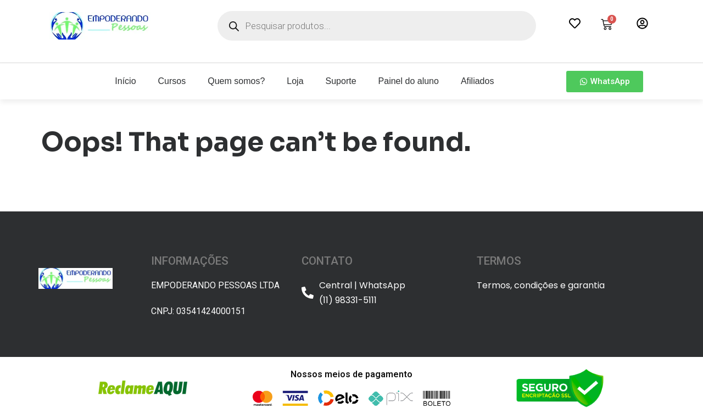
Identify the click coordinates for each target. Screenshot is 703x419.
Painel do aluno (408, 81)
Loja (295, 81)
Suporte (341, 81)
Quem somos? (236, 81)
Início (125, 81)
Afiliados (477, 81)
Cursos (172, 81)
